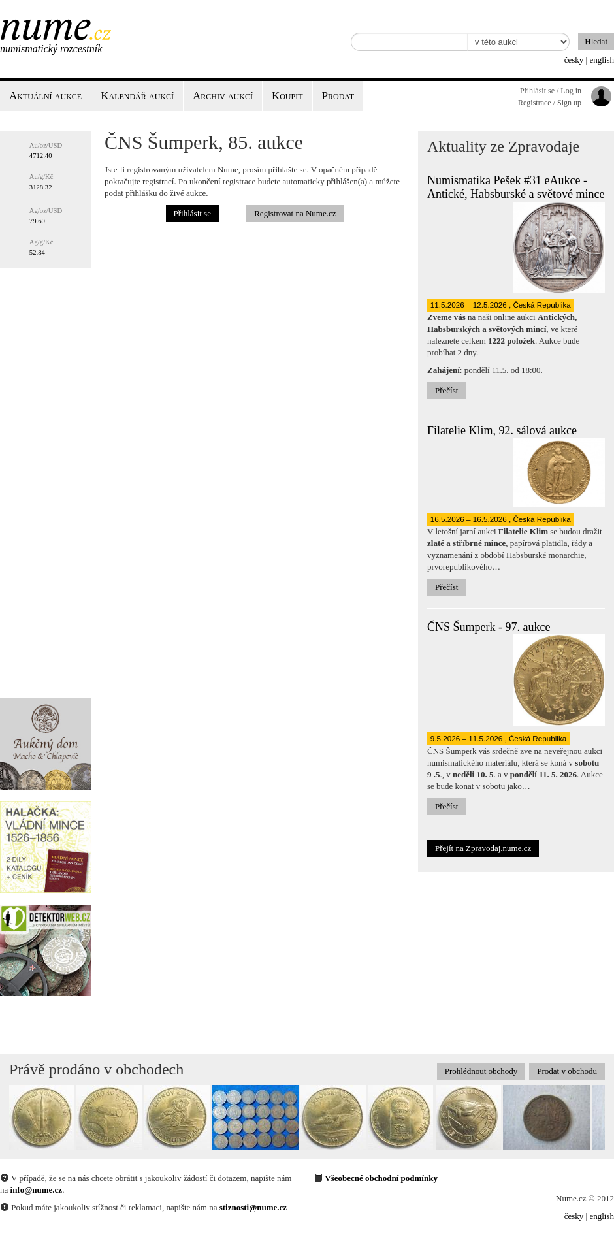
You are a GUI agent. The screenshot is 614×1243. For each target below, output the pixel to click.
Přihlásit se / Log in (550, 90)
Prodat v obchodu (567, 1071)
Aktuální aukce (45, 95)
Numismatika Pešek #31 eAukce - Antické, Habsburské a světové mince (515, 187)
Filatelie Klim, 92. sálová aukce (502, 430)
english (601, 60)
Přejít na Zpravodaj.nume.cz (483, 848)
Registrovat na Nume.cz (295, 213)
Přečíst (446, 390)
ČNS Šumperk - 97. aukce (488, 627)
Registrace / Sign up (549, 102)
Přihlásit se (192, 213)
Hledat (596, 41)
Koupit (287, 95)
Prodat (338, 95)
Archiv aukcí (223, 95)
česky (574, 60)
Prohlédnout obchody (481, 1071)
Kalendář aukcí (137, 95)
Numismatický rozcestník (51, 48)
